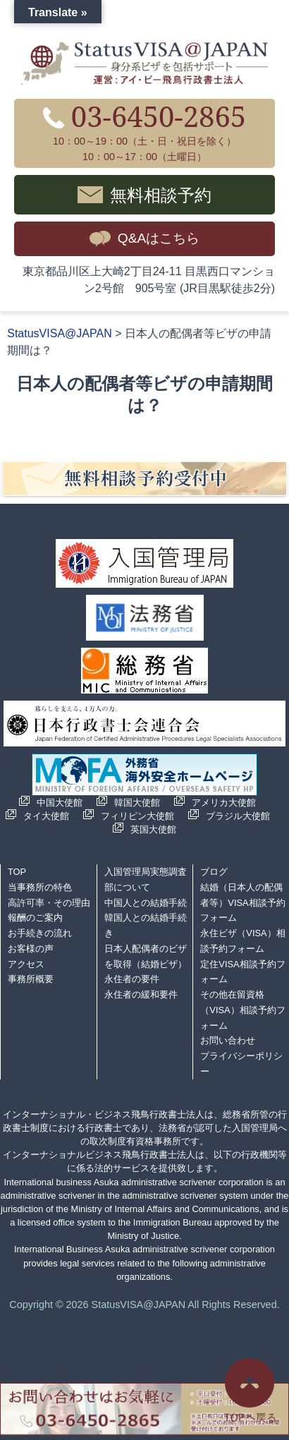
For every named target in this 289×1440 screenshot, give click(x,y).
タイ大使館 (46, 816)
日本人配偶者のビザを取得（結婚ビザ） (145, 956)
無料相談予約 (160, 194)
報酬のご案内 (35, 917)
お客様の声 (31, 948)
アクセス (26, 964)
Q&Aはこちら (159, 238)
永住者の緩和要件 (141, 994)
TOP (17, 871)
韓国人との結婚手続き (145, 925)
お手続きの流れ (40, 933)
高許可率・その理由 (49, 902)
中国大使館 (59, 802)
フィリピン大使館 (137, 816)
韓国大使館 (137, 802)
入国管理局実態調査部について (145, 879)
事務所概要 (31, 979)
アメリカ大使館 (224, 802)
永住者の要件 (131, 979)
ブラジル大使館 (238, 816)
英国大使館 (153, 829)
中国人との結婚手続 (145, 902)
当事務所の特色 (40, 887)
